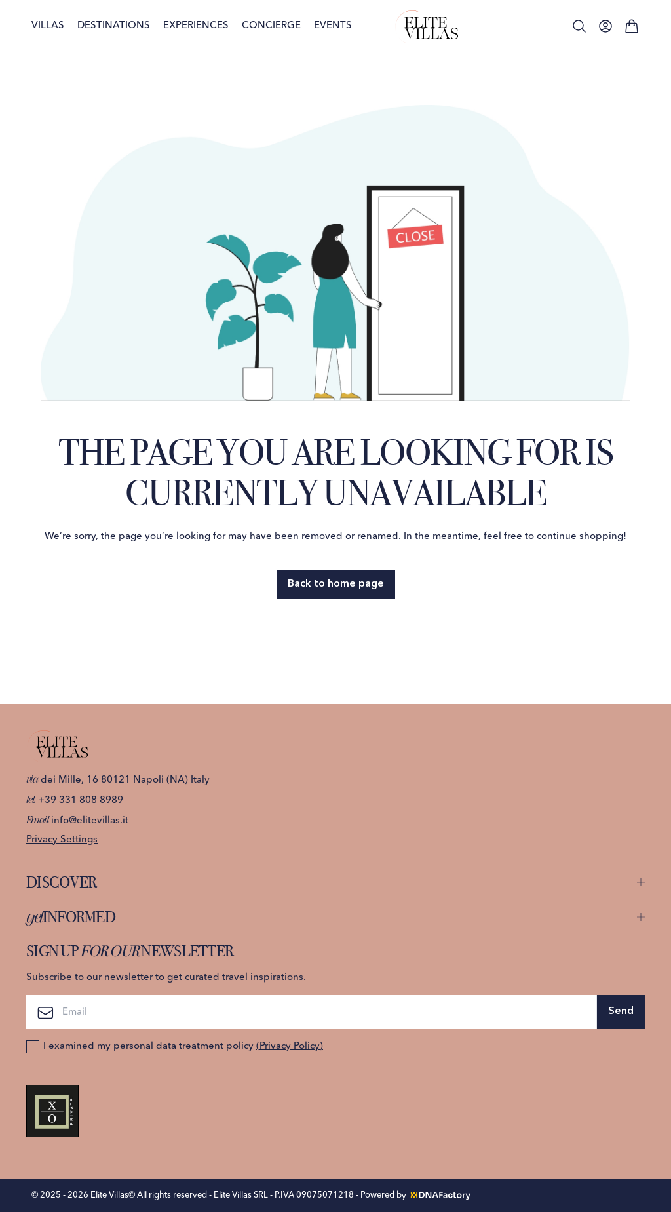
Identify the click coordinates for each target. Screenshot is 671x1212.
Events (333, 26)
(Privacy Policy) (289, 1046)
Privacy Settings (62, 840)
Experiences (196, 26)
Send (621, 1011)
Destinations (113, 26)
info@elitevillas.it (77, 821)
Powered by (416, 1195)
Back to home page (336, 584)
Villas (47, 26)
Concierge (271, 26)
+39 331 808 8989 (74, 801)
